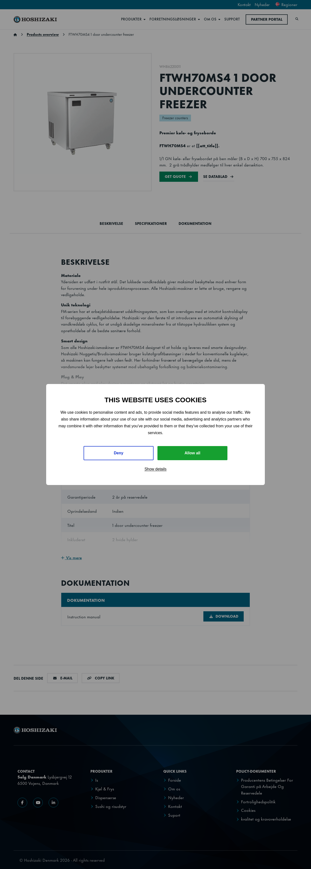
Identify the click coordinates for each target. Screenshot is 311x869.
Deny (118, 453)
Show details (156, 469)
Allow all (192, 453)
